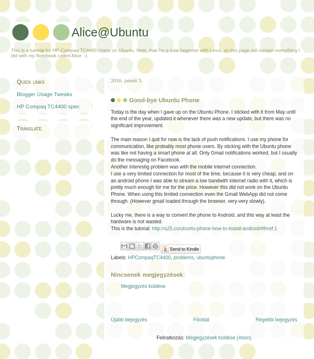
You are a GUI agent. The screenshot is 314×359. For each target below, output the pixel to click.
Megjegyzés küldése (143, 286)
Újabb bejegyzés (129, 320)
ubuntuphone (210, 257)
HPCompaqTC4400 (149, 257)
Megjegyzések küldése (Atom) (218, 338)
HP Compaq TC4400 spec (48, 106)
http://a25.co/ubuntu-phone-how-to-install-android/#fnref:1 (214, 228)
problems (183, 257)
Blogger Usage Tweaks (44, 94)
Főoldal (201, 320)
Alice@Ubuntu (110, 32)
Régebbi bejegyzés (276, 320)
